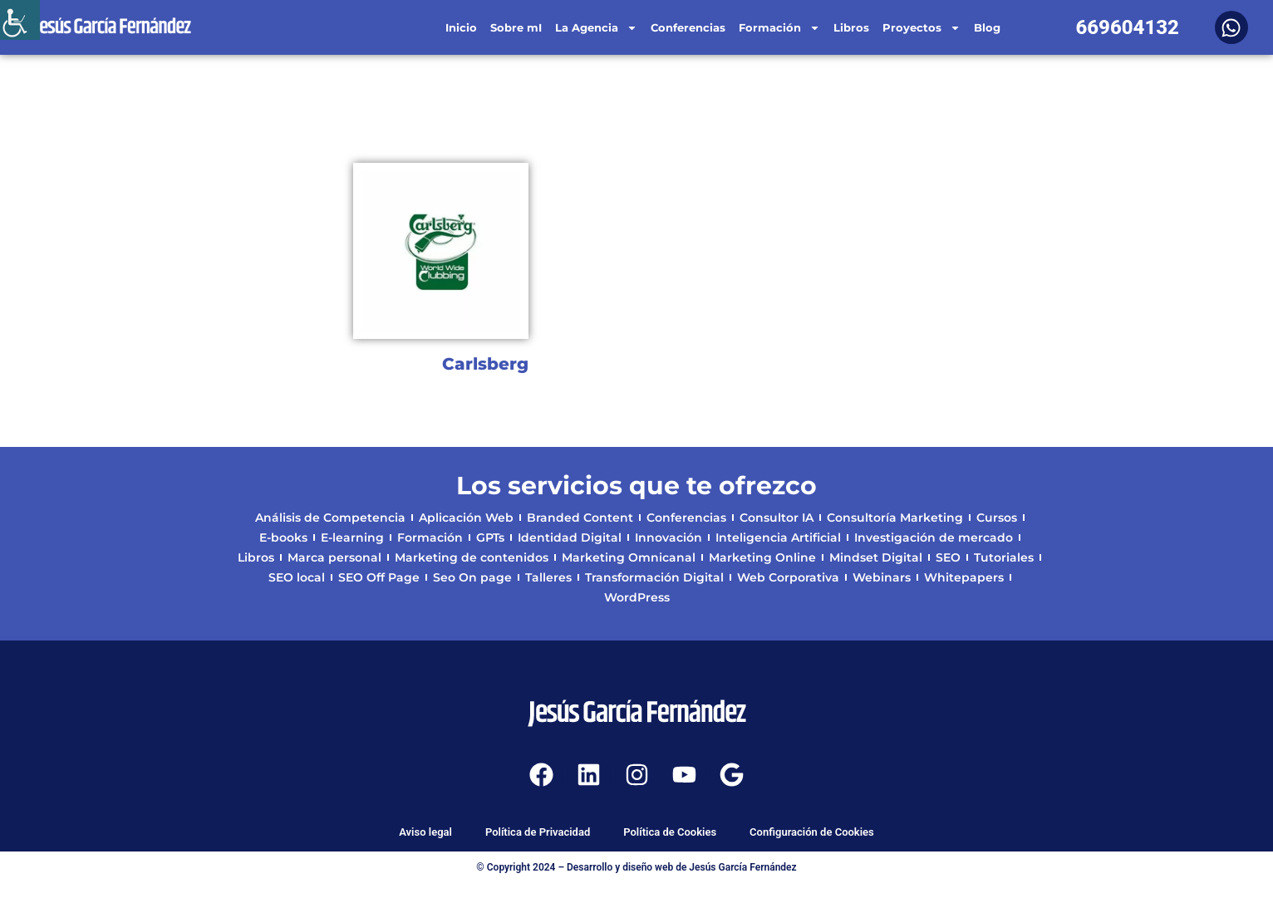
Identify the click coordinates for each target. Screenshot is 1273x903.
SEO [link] (948, 557)
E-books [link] (283, 537)
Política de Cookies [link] (669, 832)
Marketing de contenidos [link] (471, 557)
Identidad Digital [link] (570, 537)
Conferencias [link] (688, 27)
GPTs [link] (490, 537)
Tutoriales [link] (1004, 557)
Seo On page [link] (472, 577)
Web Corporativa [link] (788, 577)
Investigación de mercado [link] (933, 537)
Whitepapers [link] (964, 577)
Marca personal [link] (334, 557)
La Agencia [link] (596, 28)
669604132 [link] (1127, 27)
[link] (20, 20)
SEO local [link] (296, 577)
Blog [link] (987, 27)
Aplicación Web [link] (466, 517)
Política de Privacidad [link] (537, 832)
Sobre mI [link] (516, 27)
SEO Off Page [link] (379, 577)
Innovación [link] (668, 537)
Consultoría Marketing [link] (895, 517)
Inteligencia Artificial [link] (778, 537)
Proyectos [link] (921, 28)
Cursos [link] (996, 517)
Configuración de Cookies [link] (812, 832)
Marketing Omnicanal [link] (628, 557)
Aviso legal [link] (425, 832)
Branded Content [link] (580, 517)
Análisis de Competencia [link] (330, 517)
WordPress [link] (637, 597)
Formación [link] (779, 28)
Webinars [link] (882, 577)
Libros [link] (851, 27)
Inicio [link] (461, 27)
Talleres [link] (548, 577)
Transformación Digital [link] (654, 577)
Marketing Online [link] (762, 557)
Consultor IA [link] (776, 517)
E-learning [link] (352, 537)
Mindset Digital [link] (875, 557)
